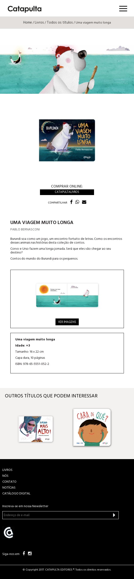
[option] (40, 427)
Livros (39, 22)
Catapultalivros (67, 192)
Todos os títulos (60, 22)
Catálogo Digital (16, 493)
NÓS (5, 476)
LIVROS (7, 470)
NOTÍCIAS (9, 487)
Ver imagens (67, 322)
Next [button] (125, 427)
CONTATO (9, 482)
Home (27, 22)
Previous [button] (9, 427)
